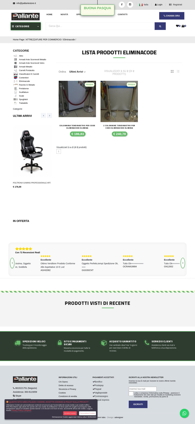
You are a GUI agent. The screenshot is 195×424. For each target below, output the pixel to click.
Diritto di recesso (66, 385)
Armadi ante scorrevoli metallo (32, 59)
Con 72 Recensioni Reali (27, 252)
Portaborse (24, 88)
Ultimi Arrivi (22, 115)
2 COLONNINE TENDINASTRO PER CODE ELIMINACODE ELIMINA (119, 126)
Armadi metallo (25, 67)
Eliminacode (69, 39)
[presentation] (43, 115)
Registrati (175, 4)
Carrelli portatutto (26, 70)
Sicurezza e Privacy (67, 389)
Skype (18, 396)
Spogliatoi (23, 99)
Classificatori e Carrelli (29, 74)
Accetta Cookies (70, 413)
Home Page (18, 39)
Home (49, 14)
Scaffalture (23, 92)
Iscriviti (138, 404)
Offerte (81, 14)
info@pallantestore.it (26, 3)
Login (158, 4)
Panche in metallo (27, 85)
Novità (64, 14)
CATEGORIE (20, 26)
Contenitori (24, 78)
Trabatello (23, 103)
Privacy (166, 393)
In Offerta (21, 221)
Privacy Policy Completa (21, 410)
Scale (21, 96)
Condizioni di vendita (68, 396)
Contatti (123, 14)
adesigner (118, 417)
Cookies (62, 393)
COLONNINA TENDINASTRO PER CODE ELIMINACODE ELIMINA (77, 126)
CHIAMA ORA (172, 16)
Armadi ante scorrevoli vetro (31, 63)
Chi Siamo (63, 382)
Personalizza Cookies (87, 413)
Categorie (17, 109)
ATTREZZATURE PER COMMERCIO (44, 39)
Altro (21, 56)
